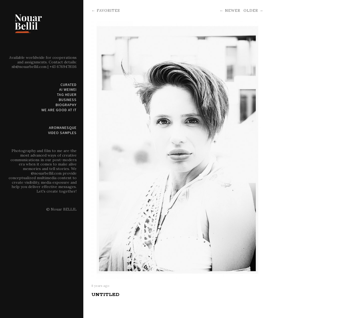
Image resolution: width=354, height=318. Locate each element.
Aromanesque (63, 127)
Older (251, 10)
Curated (68, 84)
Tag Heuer (67, 94)
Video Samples (62, 133)
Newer (232, 10)
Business (68, 99)
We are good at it (59, 110)
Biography (66, 105)
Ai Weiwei (68, 89)
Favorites (108, 10)
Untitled (105, 295)
